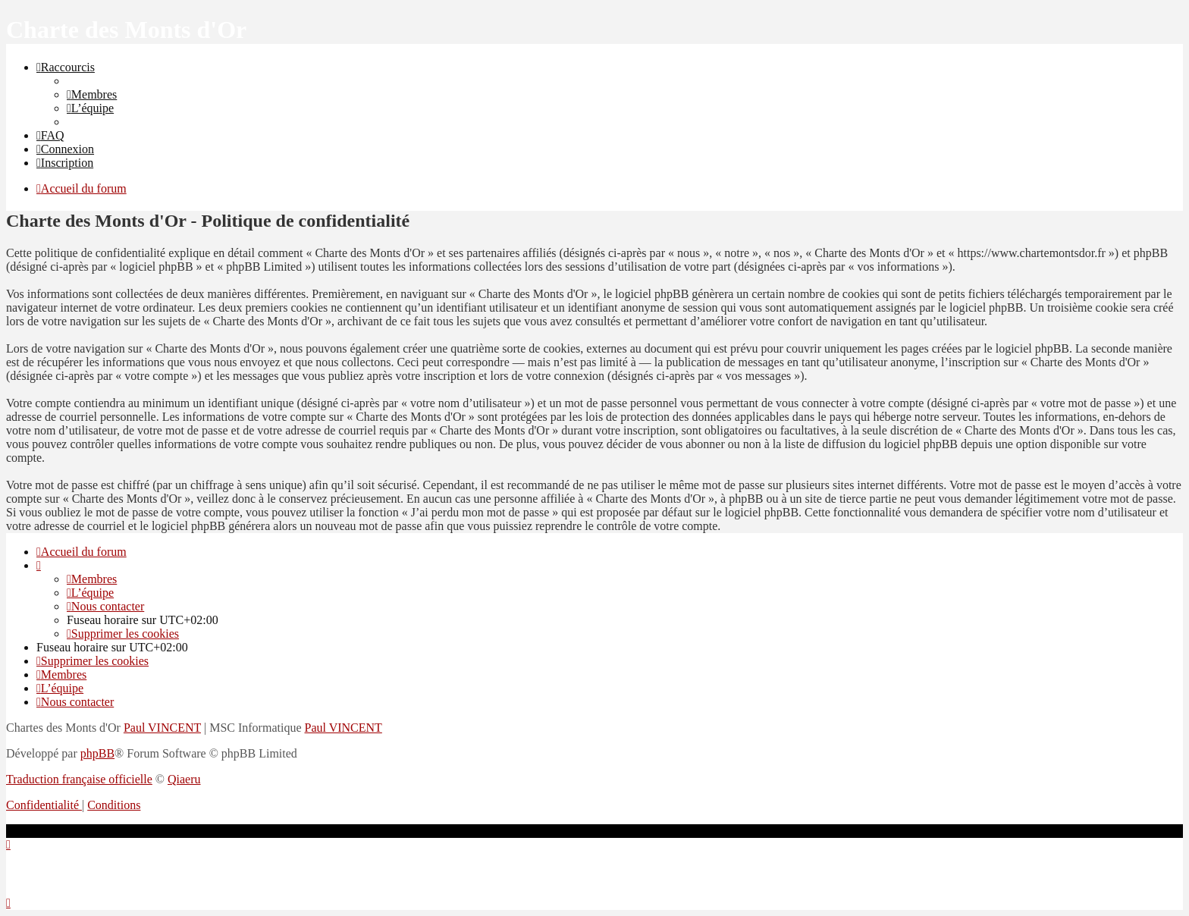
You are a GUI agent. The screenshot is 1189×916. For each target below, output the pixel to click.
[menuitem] (92, 94)
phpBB (97, 753)
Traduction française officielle (79, 779)
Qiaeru (184, 779)
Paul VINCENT (162, 727)
